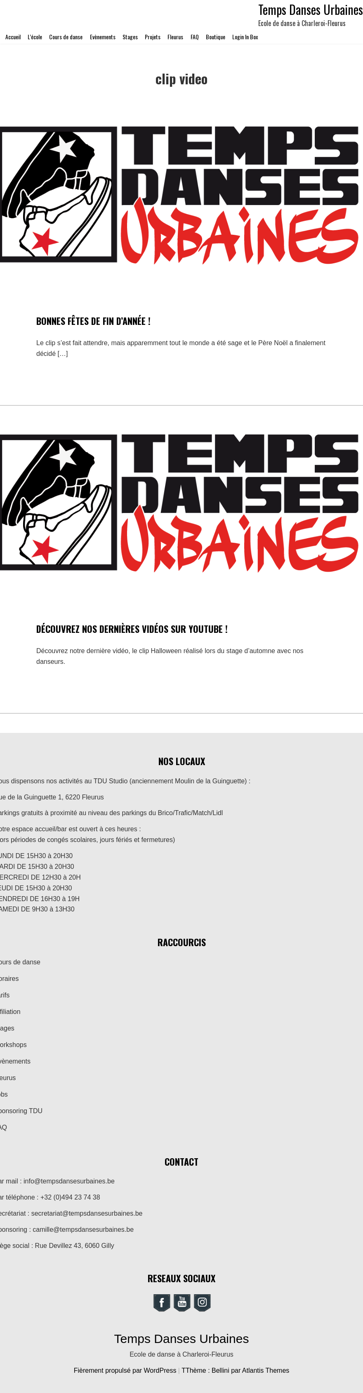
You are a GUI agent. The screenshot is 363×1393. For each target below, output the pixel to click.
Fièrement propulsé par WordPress (126, 1370)
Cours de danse (65, 36)
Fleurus (175, 36)
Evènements (103, 36)
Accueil (13, 36)
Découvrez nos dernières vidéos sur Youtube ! (132, 628)
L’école (35, 36)
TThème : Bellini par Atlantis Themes (235, 1370)
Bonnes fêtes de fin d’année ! (93, 320)
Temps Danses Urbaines (181, 1338)
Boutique (215, 36)
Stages (130, 36)
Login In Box (245, 36)
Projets (152, 36)
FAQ (195, 36)
